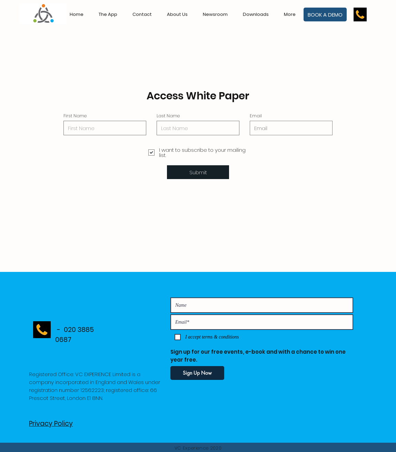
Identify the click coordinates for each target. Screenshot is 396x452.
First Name (75, 116)
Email (256, 116)
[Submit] (198, 172)
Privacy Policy (51, 423)
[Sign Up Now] (197, 373)
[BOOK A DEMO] (325, 14)
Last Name (168, 116)
